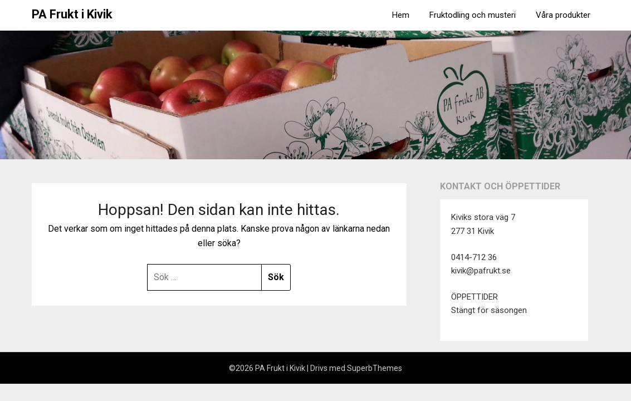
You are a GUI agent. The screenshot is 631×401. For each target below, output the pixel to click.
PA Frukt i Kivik (72, 14)
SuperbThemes (374, 368)
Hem (400, 15)
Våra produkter (563, 15)
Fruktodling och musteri (472, 15)
